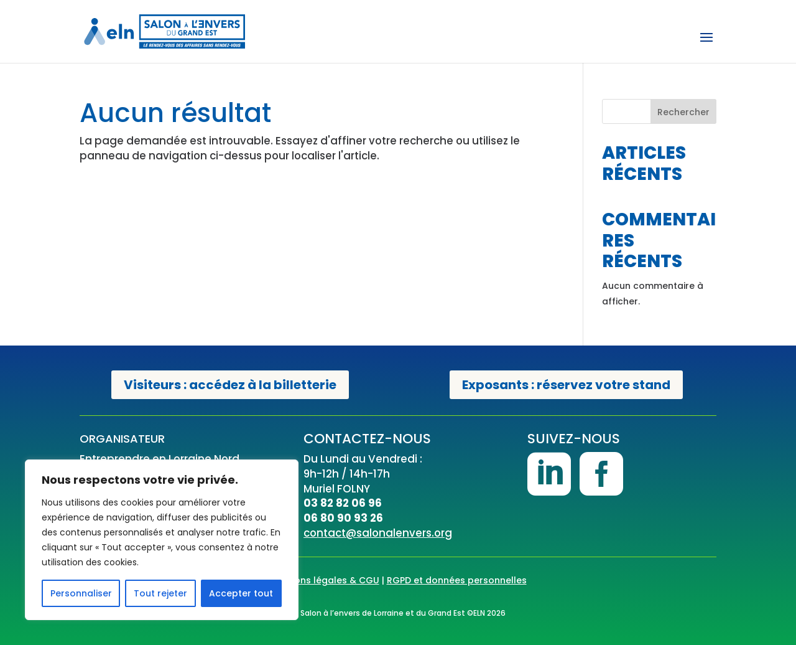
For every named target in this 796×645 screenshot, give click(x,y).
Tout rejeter (160, 593)
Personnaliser (81, 593)
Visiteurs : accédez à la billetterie (230, 384)
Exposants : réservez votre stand (566, 384)
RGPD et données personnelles (457, 580)
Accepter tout (241, 593)
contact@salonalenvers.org (377, 532)
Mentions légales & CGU (324, 580)
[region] (161, 539)
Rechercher (683, 112)
